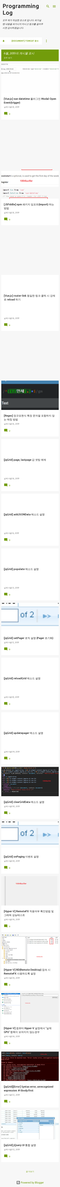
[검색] (48, 6)
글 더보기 (30, 1171)
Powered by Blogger (30, 1182)
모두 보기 (8, 58)
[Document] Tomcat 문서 (25, 41)
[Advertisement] (30, 144)
